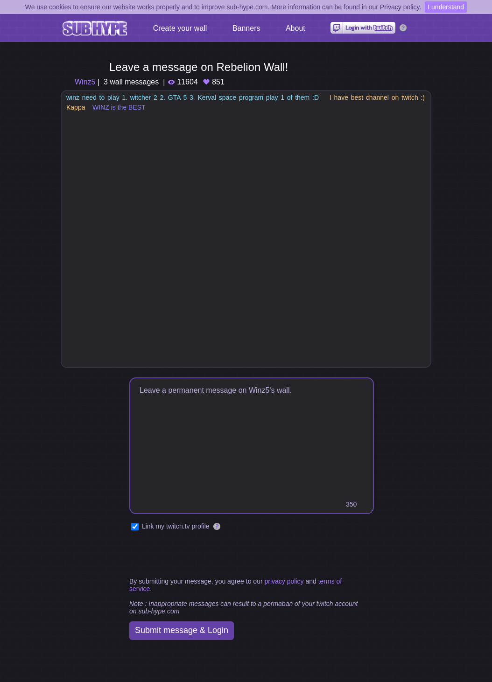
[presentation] (200, 554)
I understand (446, 7)
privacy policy (283, 581)
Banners (246, 28)
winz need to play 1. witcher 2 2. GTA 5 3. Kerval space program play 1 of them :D (192, 97)
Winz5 (85, 82)
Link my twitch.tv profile (175, 526)
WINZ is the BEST (118, 107)
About (295, 28)
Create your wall (180, 28)
